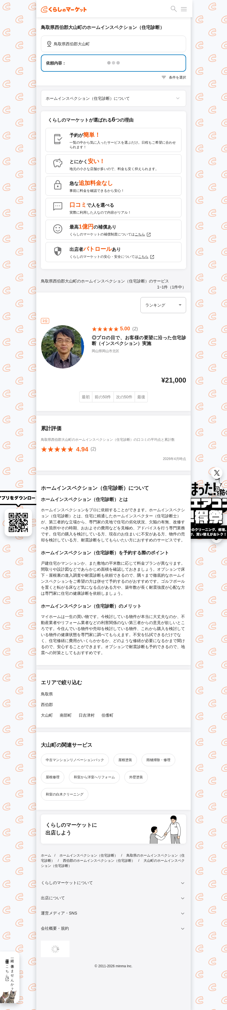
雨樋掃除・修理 (158, 760)
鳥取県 (47, 694)
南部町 (66, 715)
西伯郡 (47, 704)
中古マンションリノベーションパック (75, 760)
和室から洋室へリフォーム (94, 777)
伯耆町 (107, 715)
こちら (143, 234)
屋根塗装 (125, 760)
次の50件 (124, 397)
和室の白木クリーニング (64, 794)
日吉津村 (87, 715)
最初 (86, 397)
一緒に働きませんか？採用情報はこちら (9, 972)
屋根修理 (52, 777)
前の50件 (103, 397)
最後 (141, 397)
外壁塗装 (136, 777)
